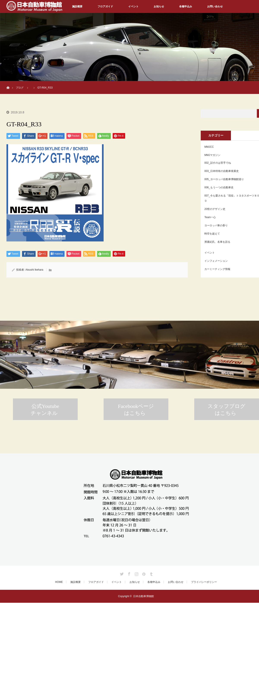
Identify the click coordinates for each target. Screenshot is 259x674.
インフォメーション (216, 260)
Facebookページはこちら (136, 409)
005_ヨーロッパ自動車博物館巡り (224, 179)
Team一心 (210, 217)
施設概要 (77, 6)
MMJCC (209, 146)
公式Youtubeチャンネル (45, 409)
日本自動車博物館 (143, 596)
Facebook (128, 573)
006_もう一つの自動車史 (219, 187)
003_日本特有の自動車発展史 (221, 171)
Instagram (136, 573)
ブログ (20, 87)
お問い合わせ (215, 6)
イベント (133, 6)
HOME (59, 582)
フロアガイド (105, 6)
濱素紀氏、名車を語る (217, 241)
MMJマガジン (212, 155)
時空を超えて (212, 233)
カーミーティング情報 (217, 269)
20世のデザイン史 (214, 209)
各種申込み (185, 6)
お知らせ (159, 6)
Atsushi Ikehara (34, 269)
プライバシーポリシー (204, 582)
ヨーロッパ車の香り (216, 225)
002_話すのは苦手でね (217, 162)
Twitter (121, 573)
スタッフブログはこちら (226, 409)
